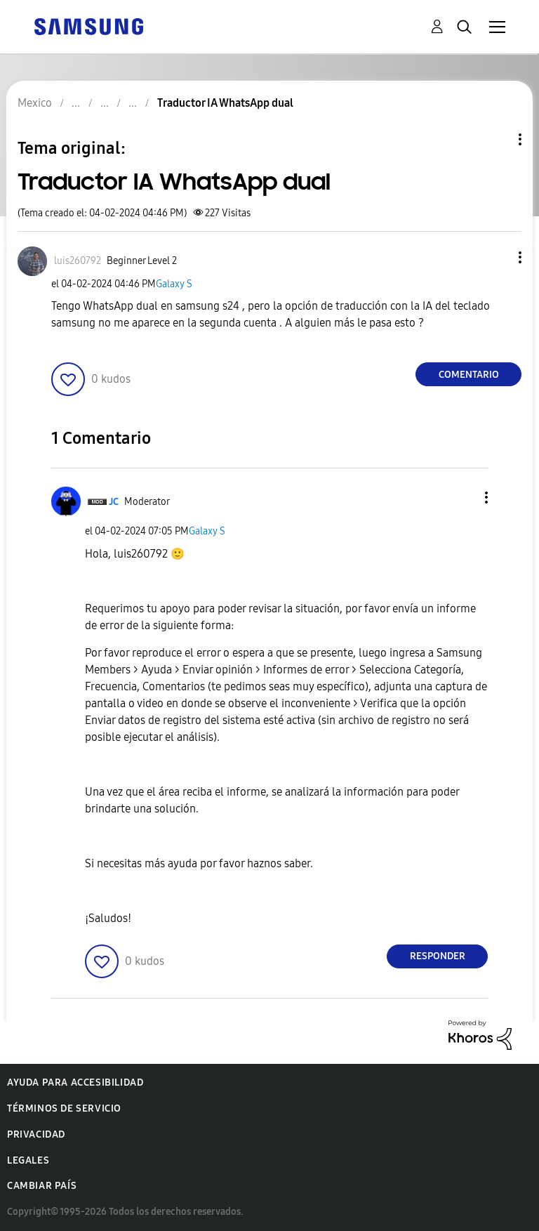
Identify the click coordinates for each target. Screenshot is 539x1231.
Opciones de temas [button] (496, 139)
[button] (497, 257)
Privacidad (36, 1134)
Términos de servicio (64, 1108)
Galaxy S (174, 284)
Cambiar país (41, 1186)
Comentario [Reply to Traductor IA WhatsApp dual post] (469, 375)
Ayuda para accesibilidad (75, 1082)
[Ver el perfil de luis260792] (77, 261)
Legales (28, 1160)
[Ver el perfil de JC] (114, 502)
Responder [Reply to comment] (437, 956)
